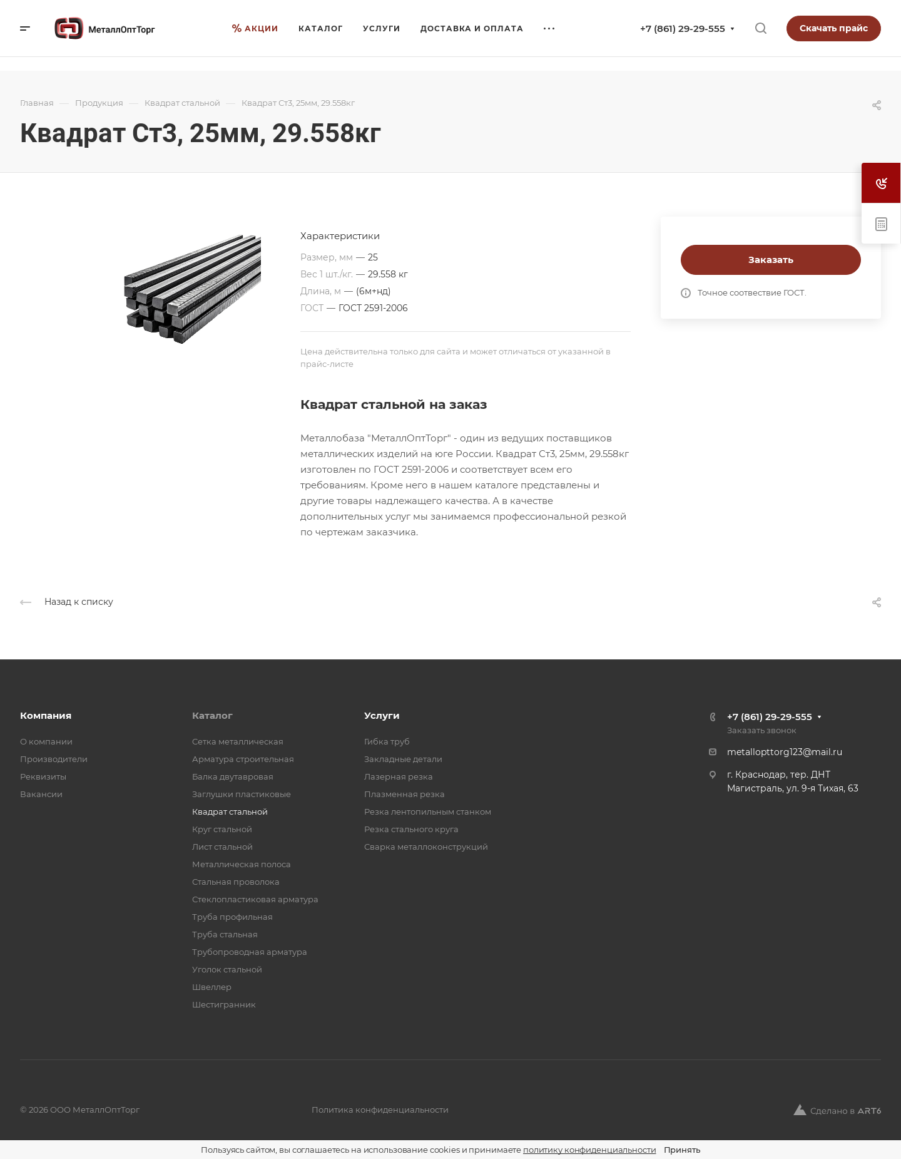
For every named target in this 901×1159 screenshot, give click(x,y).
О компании (46, 741)
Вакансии (41, 794)
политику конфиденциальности (589, 1150)
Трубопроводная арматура (249, 952)
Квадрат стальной (230, 811)
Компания (45, 715)
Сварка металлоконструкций (426, 847)
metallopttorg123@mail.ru (784, 752)
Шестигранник (224, 1004)
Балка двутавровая (232, 776)
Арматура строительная (243, 759)
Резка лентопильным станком (427, 811)
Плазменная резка (404, 794)
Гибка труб (387, 741)
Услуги (382, 715)
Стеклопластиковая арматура (255, 899)
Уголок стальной (227, 969)
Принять (682, 1150)
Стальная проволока (236, 882)
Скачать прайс (834, 28)
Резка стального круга (411, 829)
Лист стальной (222, 847)
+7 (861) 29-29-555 (682, 28)
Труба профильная (232, 917)
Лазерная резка (398, 776)
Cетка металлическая (237, 741)
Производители (54, 759)
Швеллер (212, 987)
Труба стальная (225, 934)
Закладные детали (403, 759)
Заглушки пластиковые (241, 794)
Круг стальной (222, 829)
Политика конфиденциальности (380, 1110)
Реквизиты (43, 776)
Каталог (212, 715)
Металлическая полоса (241, 864)
